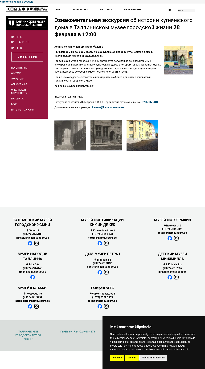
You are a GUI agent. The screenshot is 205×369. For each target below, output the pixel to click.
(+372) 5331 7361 (172, 229)
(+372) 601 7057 (172, 268)
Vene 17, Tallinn (27, 56)
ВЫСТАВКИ (106, 9)
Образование (19, 84)
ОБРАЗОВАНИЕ (132, 9)
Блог (14, 104)
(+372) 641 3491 (32, 297)
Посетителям (19, 67)
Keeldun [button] (131, 357)
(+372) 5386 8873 (102, 234)
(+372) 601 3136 (102, 263)
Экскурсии (17, 79)
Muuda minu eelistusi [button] (153, 357)
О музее (16, 73)
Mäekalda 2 (102, 259)
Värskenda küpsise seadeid (16, 1)
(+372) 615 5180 (32, 234)
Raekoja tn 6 (172, 225)
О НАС (57, 9)
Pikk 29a (32, 264)
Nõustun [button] (117, 357)
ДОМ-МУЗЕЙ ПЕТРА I (102, 254)
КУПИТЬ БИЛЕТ (151, 102)
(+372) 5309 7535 (102, 297)
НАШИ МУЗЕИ (80, 9)
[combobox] (186, 10)
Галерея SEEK (102, 288)
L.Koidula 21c (172, 264)
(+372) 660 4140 (32, 268)
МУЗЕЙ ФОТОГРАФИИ (172, 220)
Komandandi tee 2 (102, 230)
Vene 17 (32, 230)
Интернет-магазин (22, 109)
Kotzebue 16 (32, 293)
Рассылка (17, 98)
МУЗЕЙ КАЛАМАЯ (32, 288)
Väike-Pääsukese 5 (102, 293)
